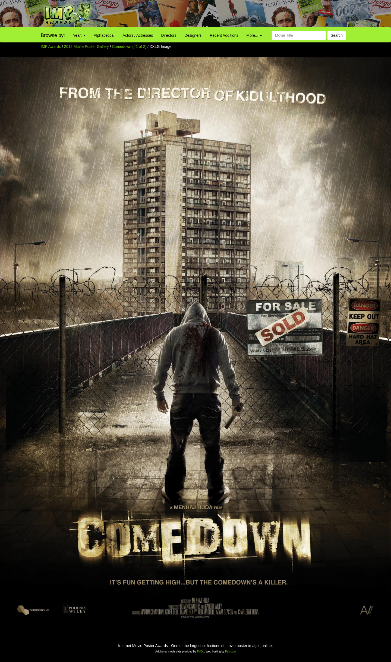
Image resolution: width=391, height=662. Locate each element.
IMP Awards (51, 46)
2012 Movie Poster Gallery (86, 46)
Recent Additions (224, 35)
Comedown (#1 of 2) (129, 46)
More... (254, 35)
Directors (168, 35)
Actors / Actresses (137, 35)
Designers (192, 35)
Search (337, 35)
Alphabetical (104, 35)
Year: (79, 35)
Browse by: (53, 35)
